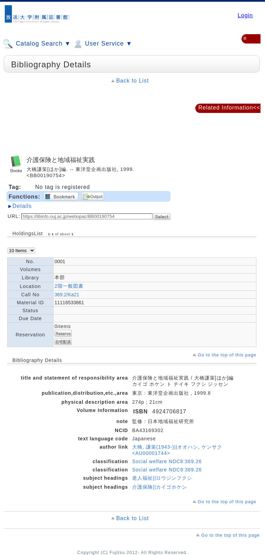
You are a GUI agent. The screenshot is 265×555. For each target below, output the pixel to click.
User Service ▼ (102, 44)
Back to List (132, 81)
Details (22, 206)
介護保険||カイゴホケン (159, 487)
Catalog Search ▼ (37, 44)
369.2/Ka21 (67, 294)
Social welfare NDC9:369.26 (167, 469)
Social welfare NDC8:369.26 (167, 461)
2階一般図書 (69, 286)
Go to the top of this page (227, 354)
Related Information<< (229, 108)
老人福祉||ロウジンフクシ (162, 478)
